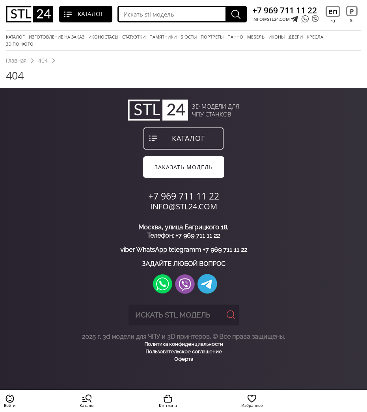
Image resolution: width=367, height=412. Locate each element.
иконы (276, 37)
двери (296, 37)
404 (43, 60)
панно (235, 37)
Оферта (183, 359)
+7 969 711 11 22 (284, 10)
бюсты (189, 37)
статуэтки (133, 37)
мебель (256, 37)
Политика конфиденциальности (183, 344)
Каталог (15, 37)
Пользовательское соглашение (183, 352)
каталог (188, 138)
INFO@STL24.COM (271, 19)
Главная (16, 60)
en (332, 11)
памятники (163, 37)
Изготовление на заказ (56, 37)
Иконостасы (103, 37)
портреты (212, 37)
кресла (315, 37)
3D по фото (20, 44)
